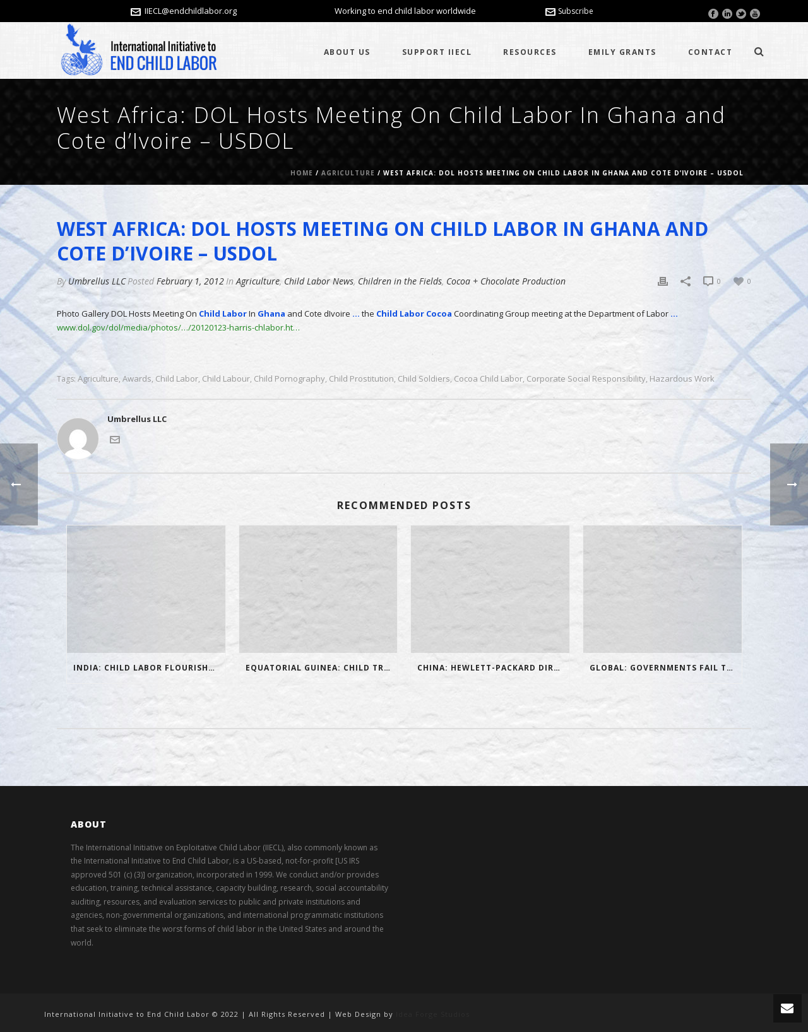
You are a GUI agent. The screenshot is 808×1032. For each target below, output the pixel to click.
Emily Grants (622, 52)
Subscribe (569, 11)
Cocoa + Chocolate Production (506, 281)
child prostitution (361, 379)
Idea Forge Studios (433, 1014)
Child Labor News (319, 281)
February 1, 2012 (190, 281)
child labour (226, 379)
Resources (530, 52)
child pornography (289, 379)
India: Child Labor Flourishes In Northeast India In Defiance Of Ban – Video (149, 667)
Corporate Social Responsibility (586, 379)
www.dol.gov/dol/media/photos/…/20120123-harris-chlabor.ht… (178, 327)
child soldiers (424, 379)
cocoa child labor (488, 379)
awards (137, 379)
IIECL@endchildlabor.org (191, 10)
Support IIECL (437, 52)
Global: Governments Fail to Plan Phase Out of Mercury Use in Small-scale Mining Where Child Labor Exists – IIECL (666, 667)
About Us (347, 52)
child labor (176, 379)
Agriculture (348, 172)
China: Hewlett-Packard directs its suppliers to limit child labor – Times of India (493, 667)
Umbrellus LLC (97, 281)
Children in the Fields (400, 281)
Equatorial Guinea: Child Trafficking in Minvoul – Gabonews (322, 667)
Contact (710, 52)
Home (301, 172)
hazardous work (682, 379)
